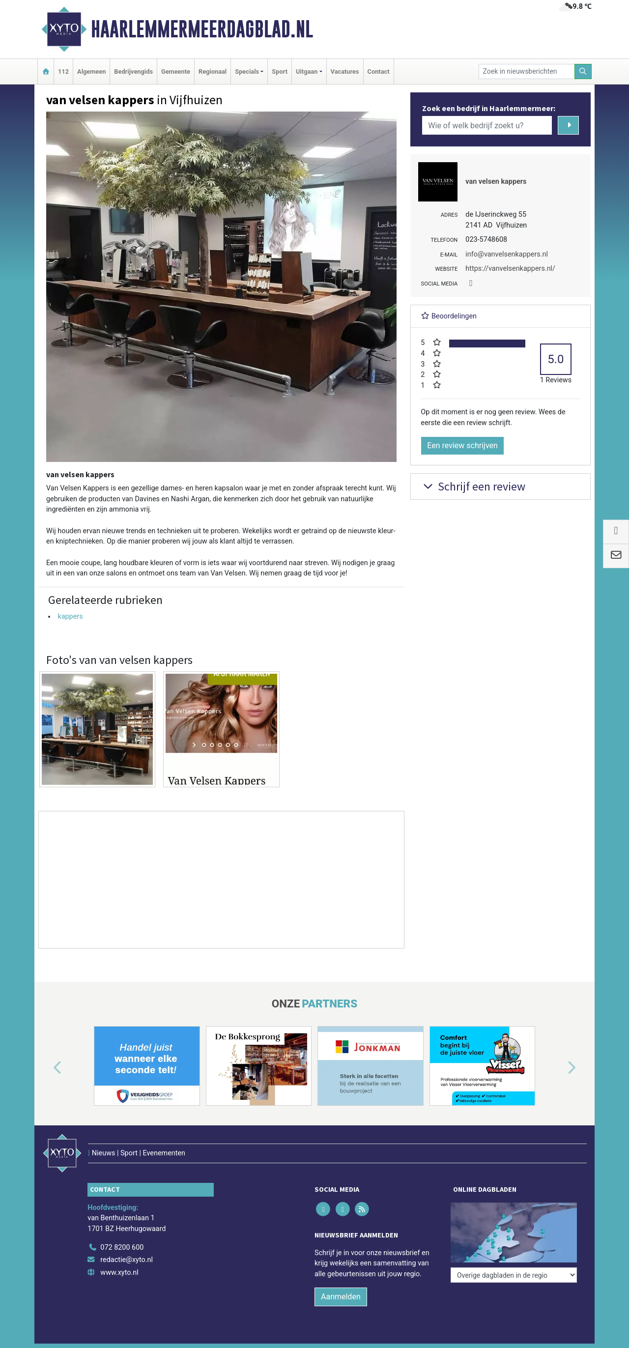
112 (63, 71)
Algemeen (91, 71)
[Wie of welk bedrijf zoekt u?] (487, 125)
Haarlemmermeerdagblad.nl (202, 29)
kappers (70, 616)
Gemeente (175, 71)
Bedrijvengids (133, 71)
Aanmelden (341, 1296)
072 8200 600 (121, 1247)
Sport (279, 71)
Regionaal (213, 71)
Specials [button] (247, 71)
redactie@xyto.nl (126, 1260)
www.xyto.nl (119, 1272)
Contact (379, 71)
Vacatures (345, 71)
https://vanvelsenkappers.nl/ (510, 268)
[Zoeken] (583, 71)
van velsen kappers (495, 181)
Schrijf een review (473, 486)
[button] (46, 1067)
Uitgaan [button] (306, 71)
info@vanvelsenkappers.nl (506, 254)
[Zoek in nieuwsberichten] (527, 71)
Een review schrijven (462, 445)
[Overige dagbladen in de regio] (514, 1275)
